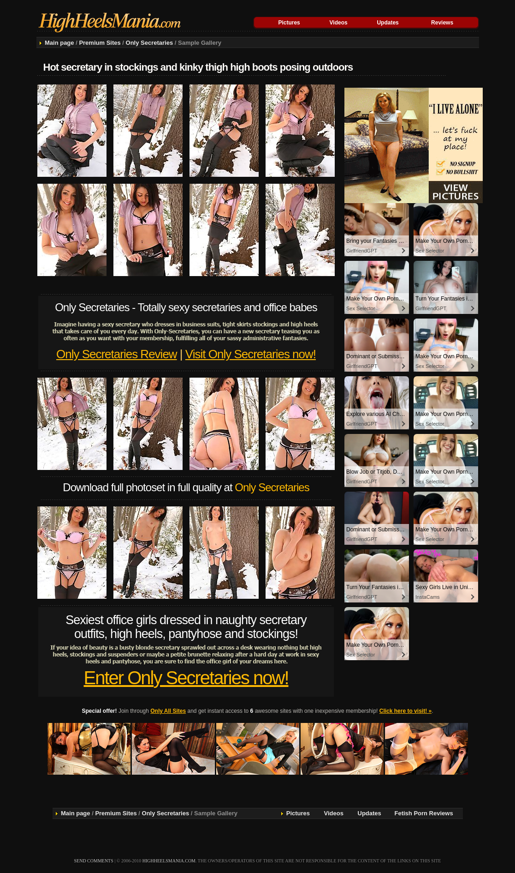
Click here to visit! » (405, 711)
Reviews (442, 22)
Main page (59, 42)
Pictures (289, 22)
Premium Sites (99, 42)
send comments (93, 860)
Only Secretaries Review (116, 354)
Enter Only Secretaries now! (186, 678)
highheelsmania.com (168, 860)
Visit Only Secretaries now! (250, 354)
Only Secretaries (149, 42)
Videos (339, 22)
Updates (387, 22)
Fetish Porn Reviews (424, 813)
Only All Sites (168, 711)
